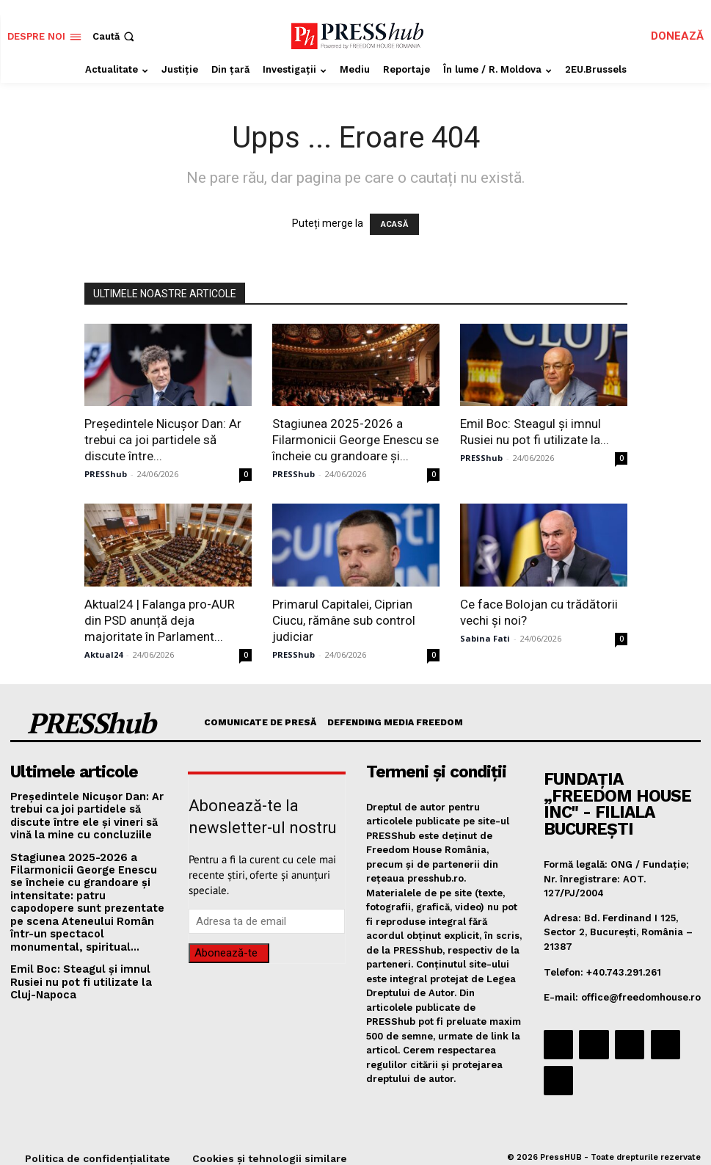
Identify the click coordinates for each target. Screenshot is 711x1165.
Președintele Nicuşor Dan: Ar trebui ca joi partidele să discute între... (162, 439)
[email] (266, 919)
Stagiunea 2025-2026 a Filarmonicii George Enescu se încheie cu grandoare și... (355, 439)
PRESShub (105, 473)
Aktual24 (103, 654)
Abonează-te (226, 951)
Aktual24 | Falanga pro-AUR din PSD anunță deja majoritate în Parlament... (159, 620)
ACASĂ (394, 224)
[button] (114, 36)
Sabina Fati (485, 638)
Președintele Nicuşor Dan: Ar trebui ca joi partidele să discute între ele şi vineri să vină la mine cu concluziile (88, 809)
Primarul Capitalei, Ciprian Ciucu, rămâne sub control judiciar (343, 620)
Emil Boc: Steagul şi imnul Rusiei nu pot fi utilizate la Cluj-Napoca (88, 954)
